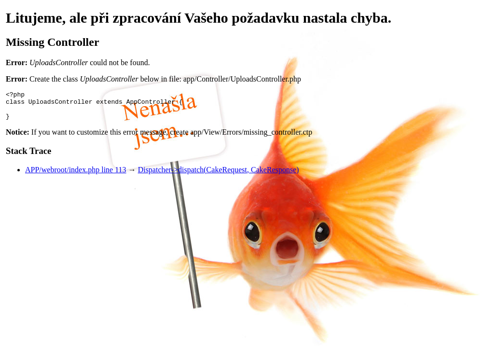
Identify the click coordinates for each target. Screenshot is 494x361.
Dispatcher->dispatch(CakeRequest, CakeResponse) (218, 175)
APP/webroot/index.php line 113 (75, 175)
